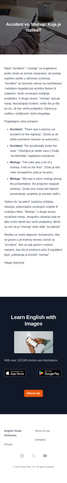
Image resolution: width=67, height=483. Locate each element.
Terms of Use (42, 430)
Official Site (33, 393)
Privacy (8, 444)
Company (40, 439)
